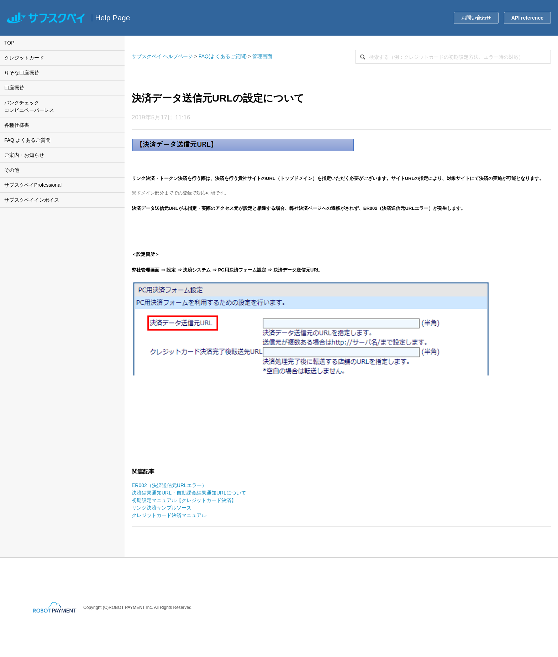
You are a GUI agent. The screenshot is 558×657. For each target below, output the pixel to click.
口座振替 (14, 87)
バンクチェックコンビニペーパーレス (29, 106)
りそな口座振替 (21, 73)
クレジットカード (24, 58)
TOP (9, 43)
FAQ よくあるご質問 (27, 140)
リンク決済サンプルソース (161, 508)
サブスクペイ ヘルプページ (162, 56)
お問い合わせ (476, 18)
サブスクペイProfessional (33, 185)
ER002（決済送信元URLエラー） (169, 485)
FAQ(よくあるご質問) (223, 56)
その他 (11, 170)
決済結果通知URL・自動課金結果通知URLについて (189, 493)
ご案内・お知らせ (24, 155)
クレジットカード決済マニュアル (169, 515)
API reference (527, 18)
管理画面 (262, 56)
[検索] (453, 57)
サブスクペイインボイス (31, 200)
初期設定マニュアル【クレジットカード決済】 (184, 500)
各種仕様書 (16, 125)
